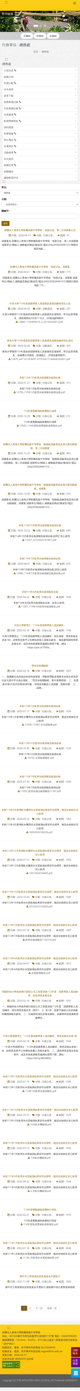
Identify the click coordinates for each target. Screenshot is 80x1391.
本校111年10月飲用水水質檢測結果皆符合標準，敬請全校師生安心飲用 (40, 1109)
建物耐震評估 (11, 177)
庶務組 (40, 35)
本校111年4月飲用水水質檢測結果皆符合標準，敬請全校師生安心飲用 (40, 1176)
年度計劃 (10, 83)
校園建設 (8, 171)
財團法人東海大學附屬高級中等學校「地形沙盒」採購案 (40, 266)
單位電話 (10, 140)
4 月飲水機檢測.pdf (40, 1191)
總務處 (45, 51)
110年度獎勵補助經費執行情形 (40, 1209)
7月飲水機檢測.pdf (41, 1157)
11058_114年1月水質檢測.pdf (41, 724)
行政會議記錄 (12, 108)
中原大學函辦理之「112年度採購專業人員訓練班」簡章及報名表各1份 (40, 1036)
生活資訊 (8, 158)
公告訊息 (10, 70)
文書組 (26, 35)
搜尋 (5, 223)
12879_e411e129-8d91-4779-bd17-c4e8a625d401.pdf (40, 359)
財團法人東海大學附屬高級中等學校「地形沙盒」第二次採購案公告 (40, 230)
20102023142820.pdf (40, 906)
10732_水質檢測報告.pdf (41, 757)
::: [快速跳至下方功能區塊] (8, 1327)
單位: (4, 187)
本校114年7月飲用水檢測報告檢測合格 (40, 558)
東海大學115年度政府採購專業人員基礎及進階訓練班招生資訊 (40, 340)
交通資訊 (10, 146)
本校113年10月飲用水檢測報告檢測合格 (40, 743)
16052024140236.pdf (40, 832)
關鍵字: (5, 210)
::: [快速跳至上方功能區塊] (6, 2)
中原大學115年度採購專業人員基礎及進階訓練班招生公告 (39, 303)
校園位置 (10, 165)
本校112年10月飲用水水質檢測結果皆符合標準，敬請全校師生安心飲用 (40, 891)
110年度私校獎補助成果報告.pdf (40, 1224)
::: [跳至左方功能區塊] (6, 59)
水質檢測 (10, 114)
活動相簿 (10, 152)
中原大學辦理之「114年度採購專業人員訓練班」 (40, 625)
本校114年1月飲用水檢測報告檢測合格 (40, 706)
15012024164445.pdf (40, 873)
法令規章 (8, 89)
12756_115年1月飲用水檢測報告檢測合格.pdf (40, 392)
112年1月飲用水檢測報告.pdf (40, 1091)
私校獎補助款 (12, 121)
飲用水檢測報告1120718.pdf (40, 939)
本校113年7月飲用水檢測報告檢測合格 (40, 776)
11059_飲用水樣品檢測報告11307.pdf (41, 791)
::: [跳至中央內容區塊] (3, 181)
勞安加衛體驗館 (40, 665)
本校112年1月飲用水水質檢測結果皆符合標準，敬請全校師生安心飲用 (40, 1076)
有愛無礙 (10, 133)
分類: (4, 199)
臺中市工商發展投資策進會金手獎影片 (40, 1276)
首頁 (35, 51)
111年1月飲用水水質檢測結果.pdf (41, 1257)
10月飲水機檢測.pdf (40, 1124)
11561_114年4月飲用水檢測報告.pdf (40, 606)
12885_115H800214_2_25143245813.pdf (40, 321)
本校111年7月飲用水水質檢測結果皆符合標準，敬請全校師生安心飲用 (40, 1143)
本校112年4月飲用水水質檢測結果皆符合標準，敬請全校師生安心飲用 (40, 958)
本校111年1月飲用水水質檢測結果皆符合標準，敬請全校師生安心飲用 (40, 1243)
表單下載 (8, 95)
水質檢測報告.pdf (40, 973)
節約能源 (8, 127)
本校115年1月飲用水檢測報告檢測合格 (40, 377)
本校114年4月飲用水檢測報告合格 (40, 591)
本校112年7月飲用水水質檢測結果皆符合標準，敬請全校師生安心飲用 (40, 925)
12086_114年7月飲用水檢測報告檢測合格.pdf (40, 573)
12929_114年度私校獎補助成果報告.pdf (40, 425)
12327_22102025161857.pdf (40, 540)
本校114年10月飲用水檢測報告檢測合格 (40, 525)
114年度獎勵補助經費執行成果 (40, 411)
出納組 (53, 35)
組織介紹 (8, 76)
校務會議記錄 (12, 102)
